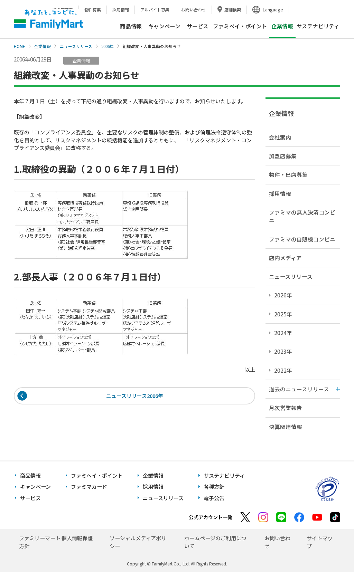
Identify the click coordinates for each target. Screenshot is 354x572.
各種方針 (214, 486)
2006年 (107, 46)
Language (273, 9)
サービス (197, 26)
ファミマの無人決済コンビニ (302, 216)
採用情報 (120, 9)
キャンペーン (164, 26)
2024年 (283, 332)
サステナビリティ (318, 26)
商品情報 (130, 26)
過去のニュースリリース (299, 389)
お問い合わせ (193, 9)
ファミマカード (89, 486)
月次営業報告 (285, 407)
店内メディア (285, 257)
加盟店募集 (283, 156)
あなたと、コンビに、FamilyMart (48, 19)
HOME (19, 46)
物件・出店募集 (288, 174)
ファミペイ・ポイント (240, 26)
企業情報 (42, 46)
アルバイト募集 (154, 9)
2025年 (283, 314)
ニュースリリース (76, 46)
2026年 (283, 295)
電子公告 (214, 498)
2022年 (283, 370)
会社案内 (280, 137)
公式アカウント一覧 (210, 517)
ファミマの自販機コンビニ (302, 239)
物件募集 (92, 9)
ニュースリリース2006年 (135, 396)
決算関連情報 (285, 426)
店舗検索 (232, 9)
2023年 (283, 351)
